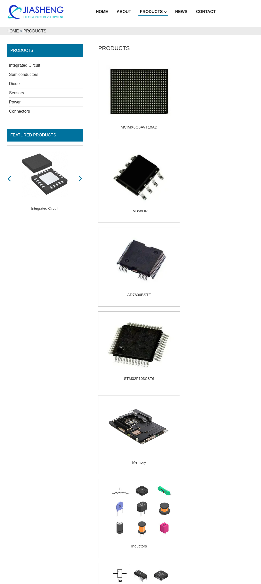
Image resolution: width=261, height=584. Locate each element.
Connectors (19, 111)
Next (198, 463)
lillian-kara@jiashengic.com (200, 546)
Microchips (136, 358)
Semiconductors (23, 74)
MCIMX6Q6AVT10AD (136, 122)
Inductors (217, 279)
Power (15, 101)
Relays (136, 437)
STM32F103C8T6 (217, 200)
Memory (136, 279)
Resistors (217, 358)
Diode (14, 83)
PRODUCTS (34, 30)
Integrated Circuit (24, 65)
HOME (13, 30)
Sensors (16, 92)
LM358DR (217, 122)
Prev (156, 463)
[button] (9, 178)
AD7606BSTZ (136, 200)
